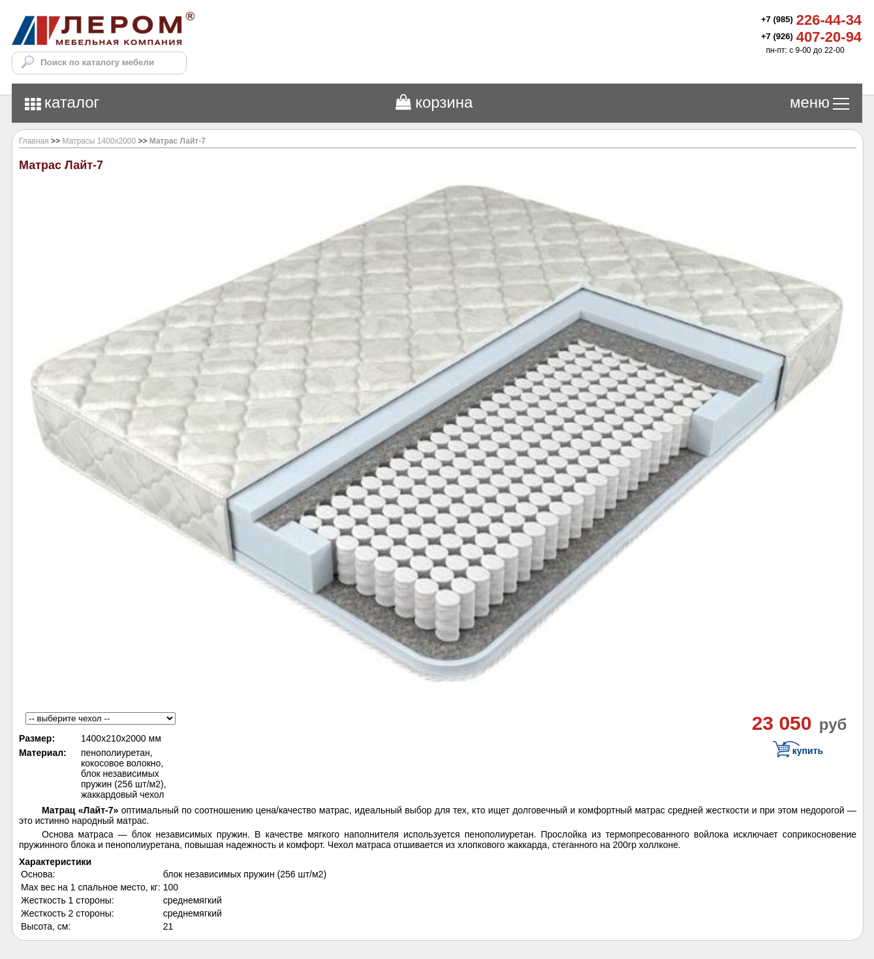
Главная (34, 141)
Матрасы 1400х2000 (99, 141)
